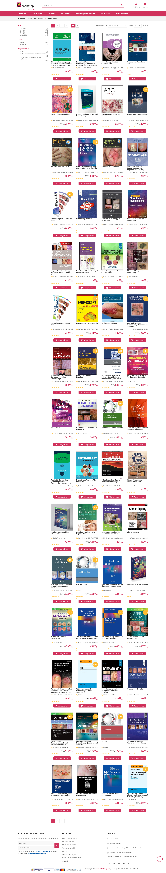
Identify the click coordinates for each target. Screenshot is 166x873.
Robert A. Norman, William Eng (88, 172)
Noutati (52, 14)
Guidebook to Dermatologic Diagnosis (86, 428)
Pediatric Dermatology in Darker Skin (110, 219)
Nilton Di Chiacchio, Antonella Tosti (64, 590)
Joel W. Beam (133, 486)
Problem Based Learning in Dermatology (86, 794)
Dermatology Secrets (84, 219)
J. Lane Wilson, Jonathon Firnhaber (114, 381)
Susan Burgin (82, 433)
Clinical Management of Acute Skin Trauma (135, 481)
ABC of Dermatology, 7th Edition (110, 115)
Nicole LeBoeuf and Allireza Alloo (114, 538)
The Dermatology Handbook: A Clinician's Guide (112, 637)
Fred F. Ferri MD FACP (85, 68)
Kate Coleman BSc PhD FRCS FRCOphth (91, 538)
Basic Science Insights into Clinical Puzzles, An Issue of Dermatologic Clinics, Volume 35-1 (137, 795)
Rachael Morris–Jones (110, 120)
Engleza (23, 42)
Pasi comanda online (69, 838)
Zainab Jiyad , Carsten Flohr (138, 224)
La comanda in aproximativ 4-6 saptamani (30, 58)
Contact (65, 861)
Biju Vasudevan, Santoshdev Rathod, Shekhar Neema (146, 538)
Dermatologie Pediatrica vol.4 (136, 62)
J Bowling (132, 381)
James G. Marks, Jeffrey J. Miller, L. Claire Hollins (145, 747)
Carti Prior (37, 14)
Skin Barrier (55, 428)
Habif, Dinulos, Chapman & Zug (139, 433)
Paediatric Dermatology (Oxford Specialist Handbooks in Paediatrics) (61, 481)
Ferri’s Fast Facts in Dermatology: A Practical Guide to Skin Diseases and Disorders (86, 63)
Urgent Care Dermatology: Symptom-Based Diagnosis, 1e (61, 272)
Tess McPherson (58, 68)
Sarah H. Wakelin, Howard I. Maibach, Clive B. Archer (70, 799)
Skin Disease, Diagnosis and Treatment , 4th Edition (137, 428)
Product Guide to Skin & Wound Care (60, 533)
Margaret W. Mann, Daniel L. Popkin (90, 277)
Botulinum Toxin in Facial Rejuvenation (85, 533)
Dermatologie (52, 18)
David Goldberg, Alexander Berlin (139, 329)
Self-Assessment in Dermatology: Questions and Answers (87, 742)
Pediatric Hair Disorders (60, 166)
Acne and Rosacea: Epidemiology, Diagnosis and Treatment (137, 324)
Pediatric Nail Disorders (110, 166)
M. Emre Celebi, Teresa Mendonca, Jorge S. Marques (146, 120)
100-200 (23, 29)
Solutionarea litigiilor (69, 854)
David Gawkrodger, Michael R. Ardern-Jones (67, 120)
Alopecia (104, 741)
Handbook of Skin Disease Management (136, 219)
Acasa (22, 18)
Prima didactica (122, 14)
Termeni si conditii (68, 848)
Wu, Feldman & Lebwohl (111, 433)
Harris (80, 695)
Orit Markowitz (57, 642)
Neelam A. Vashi (108, 642)
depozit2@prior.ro (115, 843)
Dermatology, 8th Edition (60, 114)
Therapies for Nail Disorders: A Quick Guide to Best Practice (62, 586)
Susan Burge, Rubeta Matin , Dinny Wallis (91, 120)
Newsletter (65, 14)
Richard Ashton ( (134, 277)
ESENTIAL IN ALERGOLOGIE (137, 584)
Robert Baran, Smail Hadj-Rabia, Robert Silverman (119, 172)
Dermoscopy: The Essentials (87, 323)
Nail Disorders (81, 584)
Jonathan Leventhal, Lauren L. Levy (89, 747)
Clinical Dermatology (109, 323)
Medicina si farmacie (35, 18)
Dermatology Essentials (135, 689)
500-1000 (23, 33)
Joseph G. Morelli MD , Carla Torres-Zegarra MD (68, 329)
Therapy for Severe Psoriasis (112, 428)
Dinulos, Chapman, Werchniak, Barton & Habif (68, 224)
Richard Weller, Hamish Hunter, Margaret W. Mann (119, 329)
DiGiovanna (132, 799)
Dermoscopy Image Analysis (137, 114)
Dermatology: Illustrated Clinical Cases (110, 62)
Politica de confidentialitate (37, 854)
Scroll (160, 859)
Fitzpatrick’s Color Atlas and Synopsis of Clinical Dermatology (61, 377)
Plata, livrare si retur (69, 845)
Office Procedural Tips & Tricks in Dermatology (110, 481)
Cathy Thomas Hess (59, 538)
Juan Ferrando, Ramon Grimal (63, 172)
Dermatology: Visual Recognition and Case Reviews (109, 690)
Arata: (131, 25)
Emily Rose (107, 590)
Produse (22, 14)
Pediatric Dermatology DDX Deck (61, 324)
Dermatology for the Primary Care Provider (112, 271)
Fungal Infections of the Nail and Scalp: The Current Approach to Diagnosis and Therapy (61, 690)
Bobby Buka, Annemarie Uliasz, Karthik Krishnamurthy (120, 799)
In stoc (22, 52)
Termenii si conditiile (42, 851)
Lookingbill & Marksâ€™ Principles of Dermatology (136, 742)
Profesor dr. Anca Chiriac (137, 68)
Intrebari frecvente (68, 841)
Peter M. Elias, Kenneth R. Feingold (64, 433)
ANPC (64, 851)
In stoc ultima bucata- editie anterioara (33, 54)
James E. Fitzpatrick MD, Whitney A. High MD (68, 277)
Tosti (79, 590)
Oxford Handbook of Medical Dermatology (87, 115)
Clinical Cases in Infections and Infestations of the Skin (86, 167)
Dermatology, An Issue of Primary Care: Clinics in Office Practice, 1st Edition (111, 377)
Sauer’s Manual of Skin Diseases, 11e (135, 637)
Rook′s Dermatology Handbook (84, 376)
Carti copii (105, 14)
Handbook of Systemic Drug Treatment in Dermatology (61, 794)
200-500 (23, 31)
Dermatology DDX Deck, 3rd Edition (61, 219)
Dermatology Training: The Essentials (86, 481)
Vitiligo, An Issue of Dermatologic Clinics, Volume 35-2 (84, 690)
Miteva (105, 747)
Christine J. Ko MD (109, 695)
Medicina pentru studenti (85, 14)
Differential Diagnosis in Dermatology (136, 271)
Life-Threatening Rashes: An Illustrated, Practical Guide (112, 585)
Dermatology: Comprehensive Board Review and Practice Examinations (59, 743)
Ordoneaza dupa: (101, 25)
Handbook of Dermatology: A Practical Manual (87, 271)
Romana (23, 44)
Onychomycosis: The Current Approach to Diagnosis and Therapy (135, 168)
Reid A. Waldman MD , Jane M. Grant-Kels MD (118, 277)
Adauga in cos (63, 79)
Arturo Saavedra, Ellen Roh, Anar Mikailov (66, 381)
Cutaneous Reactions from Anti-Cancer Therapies (111, 533)
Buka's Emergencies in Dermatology (110, 794)
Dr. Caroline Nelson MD (60, 747)
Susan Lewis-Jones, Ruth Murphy (64, 486)
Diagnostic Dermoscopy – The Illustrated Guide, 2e (136, 376)
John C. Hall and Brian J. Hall (138, 642)
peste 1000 (24, 35)
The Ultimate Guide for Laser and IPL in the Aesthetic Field (87, 637)
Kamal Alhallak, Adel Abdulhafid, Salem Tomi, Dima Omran (97, 642)
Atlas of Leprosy (133, 532)
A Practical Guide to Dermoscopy (58, 637)
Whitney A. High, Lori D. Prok (87, 224)
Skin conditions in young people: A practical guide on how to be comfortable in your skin (61, 63)
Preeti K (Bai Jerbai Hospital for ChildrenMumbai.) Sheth (121, 224)
